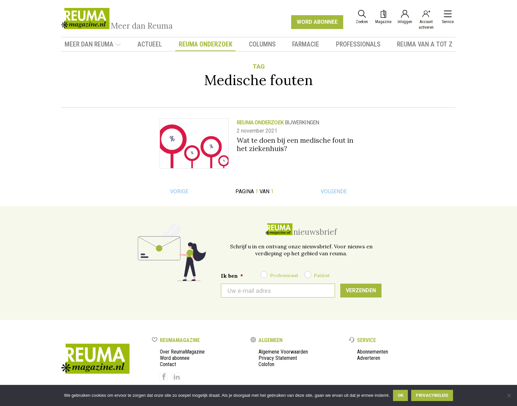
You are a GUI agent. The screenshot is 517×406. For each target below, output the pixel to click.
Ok (400, 395)
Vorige (179, 191)
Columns (262, 44)
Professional (284, 275)
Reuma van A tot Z (424, 44)
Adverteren (368, 358)
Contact (168, 364)
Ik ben (232, 275)
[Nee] (508, 395)
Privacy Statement (277, 358)
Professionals (358, 44)
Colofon (266, 364)
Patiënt (322, 275)
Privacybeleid (432, 395)
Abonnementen (372, 352)
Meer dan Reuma (93, 44)
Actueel (149, 44)
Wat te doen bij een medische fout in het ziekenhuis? (295, 144)
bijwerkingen (302, 122)
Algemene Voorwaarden (283, 352)
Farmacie (305, 44)
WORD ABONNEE (317, 22)
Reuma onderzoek (205, 44)
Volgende (334, 191)
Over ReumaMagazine (182, 352)
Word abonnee (175, 358)
